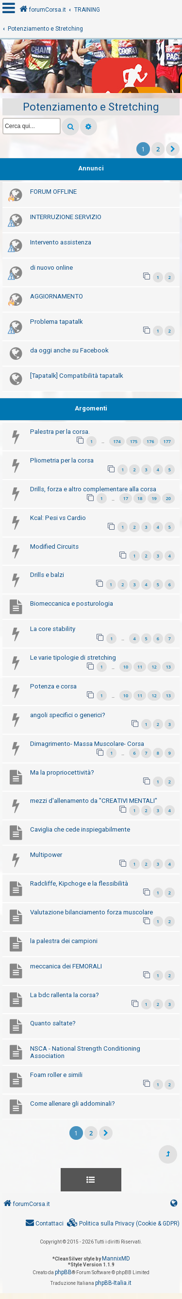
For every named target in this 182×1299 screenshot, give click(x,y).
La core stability (52, 628)
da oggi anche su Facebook (69, 350)
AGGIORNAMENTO (56, 296)
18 (139, 498)
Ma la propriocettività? (62, 772)
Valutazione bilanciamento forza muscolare (91, 912)
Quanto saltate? (53, 1023)
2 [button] (158, 149)
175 (133, 441)
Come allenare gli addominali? (72, 1103)
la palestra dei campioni (64, 941)
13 (168, 667)
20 (168, 498)
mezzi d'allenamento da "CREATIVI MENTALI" (93, 800)
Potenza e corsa (53, 686)
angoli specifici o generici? (67, 715)
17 (125, 498)
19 (153, 498)
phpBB (63, 1272)
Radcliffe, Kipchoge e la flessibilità (79, 883)
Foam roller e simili (56, 1074)
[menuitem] (123, 1223)
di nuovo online (51, 267)
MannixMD (116, 1258)
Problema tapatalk (56, 321)
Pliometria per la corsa (62, 460)
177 (167, 441)
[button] (173, 149)
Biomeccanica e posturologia (71, 603)
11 (139, 667)
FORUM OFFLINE (53, 191)
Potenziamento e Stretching (91, 107)
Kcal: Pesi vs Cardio (58, 517)
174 (116, 441)
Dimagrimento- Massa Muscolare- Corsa (87, 743)
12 (153, 667)
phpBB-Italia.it (113, 1283)
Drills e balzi (47, 574)
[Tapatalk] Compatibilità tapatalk (76, 375)
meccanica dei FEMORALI (66, 966)
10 (125, 667)
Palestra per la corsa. (60, 431)
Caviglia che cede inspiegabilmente (80, 829)
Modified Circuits (54, 546)
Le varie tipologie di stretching (73, 657)
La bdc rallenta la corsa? (64, 995)
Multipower (46, 854)
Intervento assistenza (60, 242)
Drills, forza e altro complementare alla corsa (93, 489)
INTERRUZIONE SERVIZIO (65, 217)
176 (150, 441)
